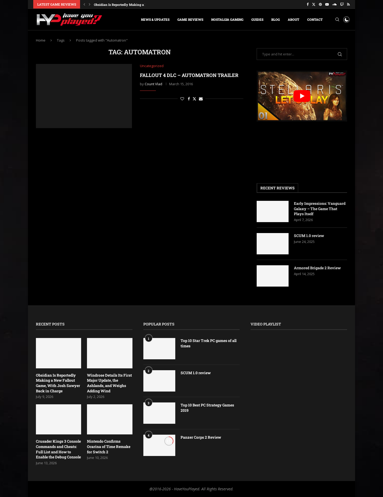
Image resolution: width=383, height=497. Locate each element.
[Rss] (348, 4)
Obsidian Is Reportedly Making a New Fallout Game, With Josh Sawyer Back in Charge (58, 383)
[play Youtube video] (302, 96)
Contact (315, 19)
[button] (84, 4)
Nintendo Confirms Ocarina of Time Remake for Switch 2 (108, 446)
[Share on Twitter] (194, 98)
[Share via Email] (201, 98)
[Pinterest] (320, 4)
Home (40, 40)
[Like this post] (182, 98)
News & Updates (155, 19)
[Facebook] (308, 4)
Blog (275, 19)
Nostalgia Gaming (227, 19)
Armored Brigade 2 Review (317, 267)
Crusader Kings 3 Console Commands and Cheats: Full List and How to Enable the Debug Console (58, 449)
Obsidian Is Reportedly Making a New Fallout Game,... (135, 4)
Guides (257, 19)
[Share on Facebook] (189, 98)
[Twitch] (342, 4)
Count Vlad (153, 84)
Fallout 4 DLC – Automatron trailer (189, 75)
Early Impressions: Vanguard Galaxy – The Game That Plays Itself (319, 208)
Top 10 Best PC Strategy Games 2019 (207, 407)
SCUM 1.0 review (309, 235)
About (293, 19)
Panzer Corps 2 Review (201, 437)
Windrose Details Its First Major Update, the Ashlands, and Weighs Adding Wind (109, 383)
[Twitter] (313, 4)
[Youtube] (327, 4)
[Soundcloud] (334, 4)
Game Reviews (190, 19)
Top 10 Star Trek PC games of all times (208, 343)
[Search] (337, 19)
